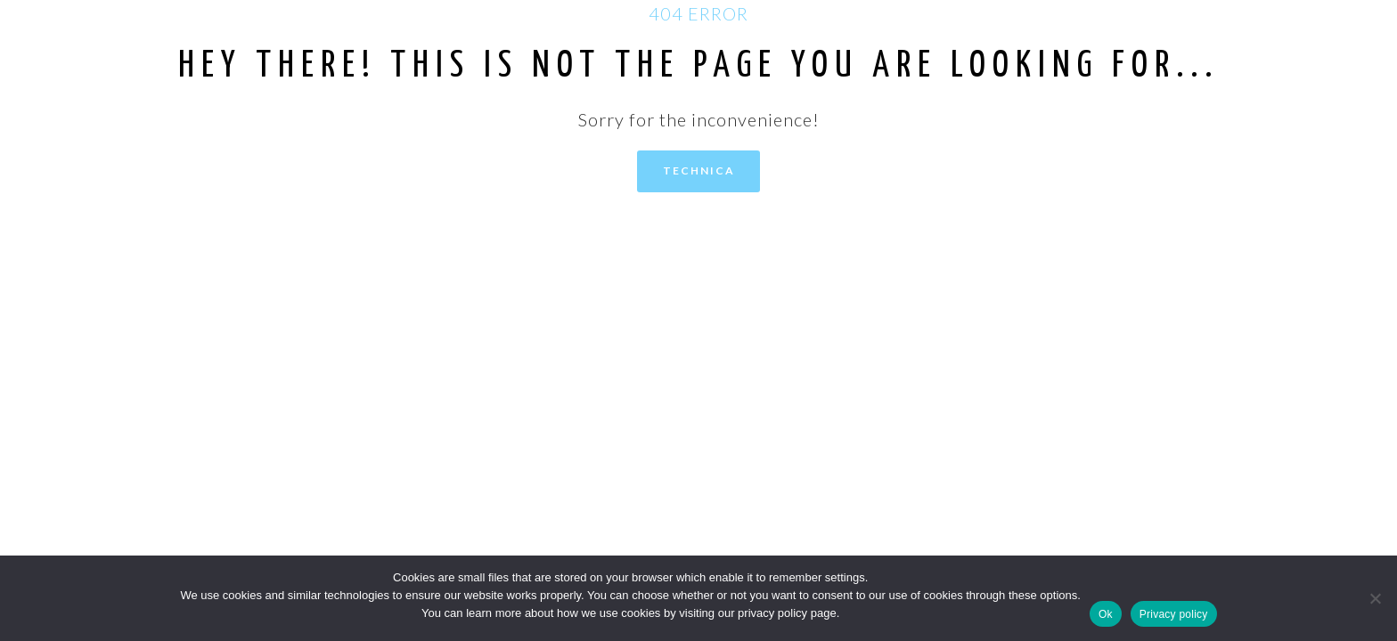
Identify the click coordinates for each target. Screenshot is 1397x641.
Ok (1106, 614)
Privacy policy (1174, 614)
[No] (1375, 598)
